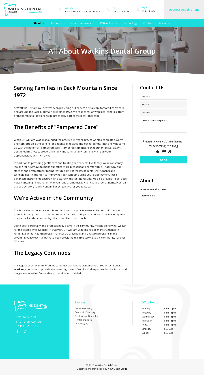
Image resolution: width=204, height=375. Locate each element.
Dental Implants (83, 319)
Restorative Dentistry (86, 315)
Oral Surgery (81, 323)
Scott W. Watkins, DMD (153, 189)
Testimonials (147, 195)
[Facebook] (17, 332)
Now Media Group (117, 368)
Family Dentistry (83, 308)
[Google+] (25, 332)
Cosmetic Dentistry (85, 312)
